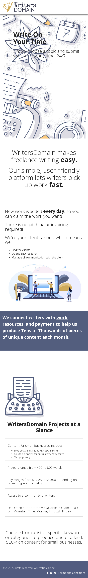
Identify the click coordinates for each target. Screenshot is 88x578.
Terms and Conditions (70, 573)
